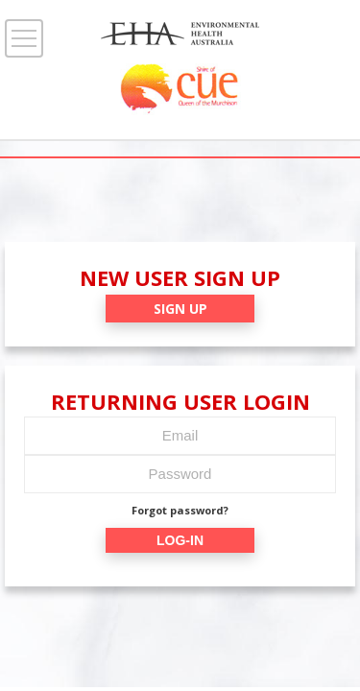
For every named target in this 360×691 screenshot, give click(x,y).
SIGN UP (180, 308)
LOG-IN (180, 540)
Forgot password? (180, 510)
